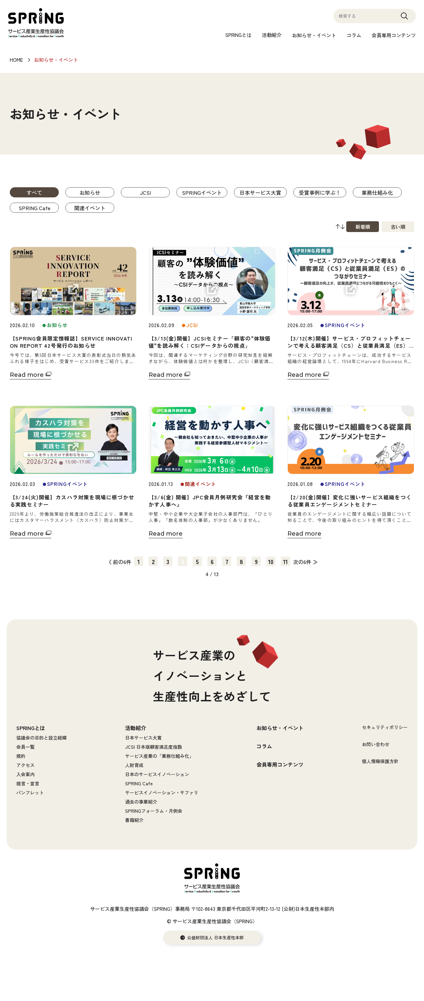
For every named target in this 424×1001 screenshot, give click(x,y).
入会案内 (25, 774)
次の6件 (302, 561)
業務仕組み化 (377, 192)
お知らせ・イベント (314, 35)
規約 (20, 756)
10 (270, 561)
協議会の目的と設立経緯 (41, 737)
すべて (34, 192)
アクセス (25, 765)
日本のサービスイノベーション (157, 774)
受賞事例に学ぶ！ (320, 192)
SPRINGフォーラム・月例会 (153, 811)
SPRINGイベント (202, 192)
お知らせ (89, 192)
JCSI (145, 192)
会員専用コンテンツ (394, 35)
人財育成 (134, 765)
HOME (16, 59)
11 (285, 561)
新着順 (362, 226)
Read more (27, 374)
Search (404, 19)
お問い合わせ (375, 744)
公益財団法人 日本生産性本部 (215, 937)
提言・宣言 (27, 783)
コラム (354, 35)
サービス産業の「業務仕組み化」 (159, 756)
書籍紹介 (134, 820)
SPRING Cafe (34, 208)
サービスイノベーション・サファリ (161, 792)
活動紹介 (272, 34)
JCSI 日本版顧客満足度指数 (153, 746)
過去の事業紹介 (141, 801)
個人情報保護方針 (380, 761)
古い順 (398, 226)
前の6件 (122, 561)
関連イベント (90, 208)
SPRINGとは (238, 34)
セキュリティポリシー (385, 727)
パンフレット (30, 792)
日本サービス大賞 (260, 192)
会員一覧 (25, 746)
